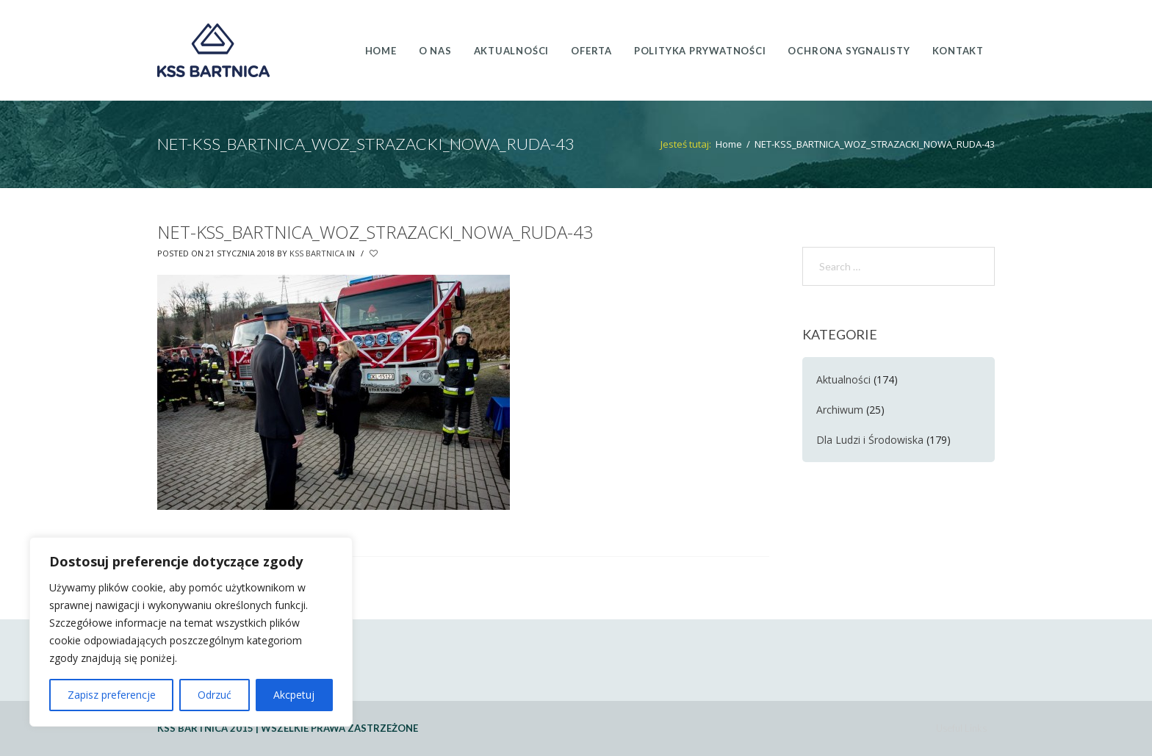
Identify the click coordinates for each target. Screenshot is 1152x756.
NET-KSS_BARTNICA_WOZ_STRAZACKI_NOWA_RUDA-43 (375, 232)
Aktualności (843, 379)
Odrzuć (214, 695)
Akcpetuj (293, 695)
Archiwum (839, 410)
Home (729, 144)
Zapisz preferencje (112, 695)
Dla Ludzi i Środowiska (870, 440)
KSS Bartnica (317, 253)
